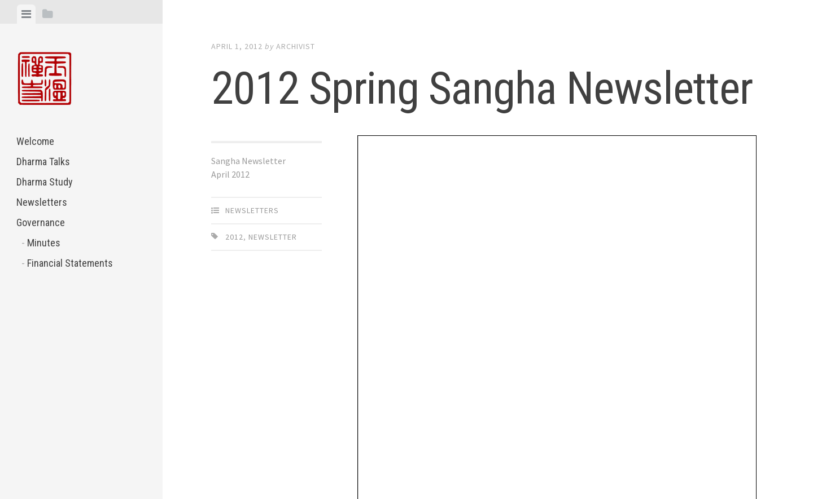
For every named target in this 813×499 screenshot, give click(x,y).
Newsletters (41, 202)
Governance (40, 222)
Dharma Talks (43, 161)
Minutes (43, 243)
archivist (295, 46)
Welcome (35, 141)
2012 (234, 237)
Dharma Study (44, 182)
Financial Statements (70, 263)
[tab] (26, 14)
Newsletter (272, 237)
